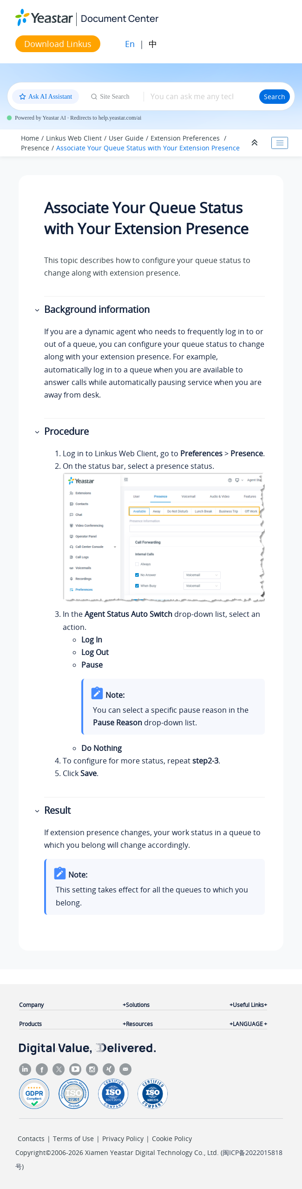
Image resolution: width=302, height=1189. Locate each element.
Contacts (31, 1138)
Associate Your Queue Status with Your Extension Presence (148, 147)
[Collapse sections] (255, 142)
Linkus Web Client (74, 138)
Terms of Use (73, 1138)
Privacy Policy (123, 1138)
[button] (38, 309)
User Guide (126, 138)
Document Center (119, 18)
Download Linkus (58, 43)
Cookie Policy (172, 1138)
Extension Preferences (186, 138)
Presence (35, 147)
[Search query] (201, 96)
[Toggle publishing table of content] (279, 143)
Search (274, 96)
